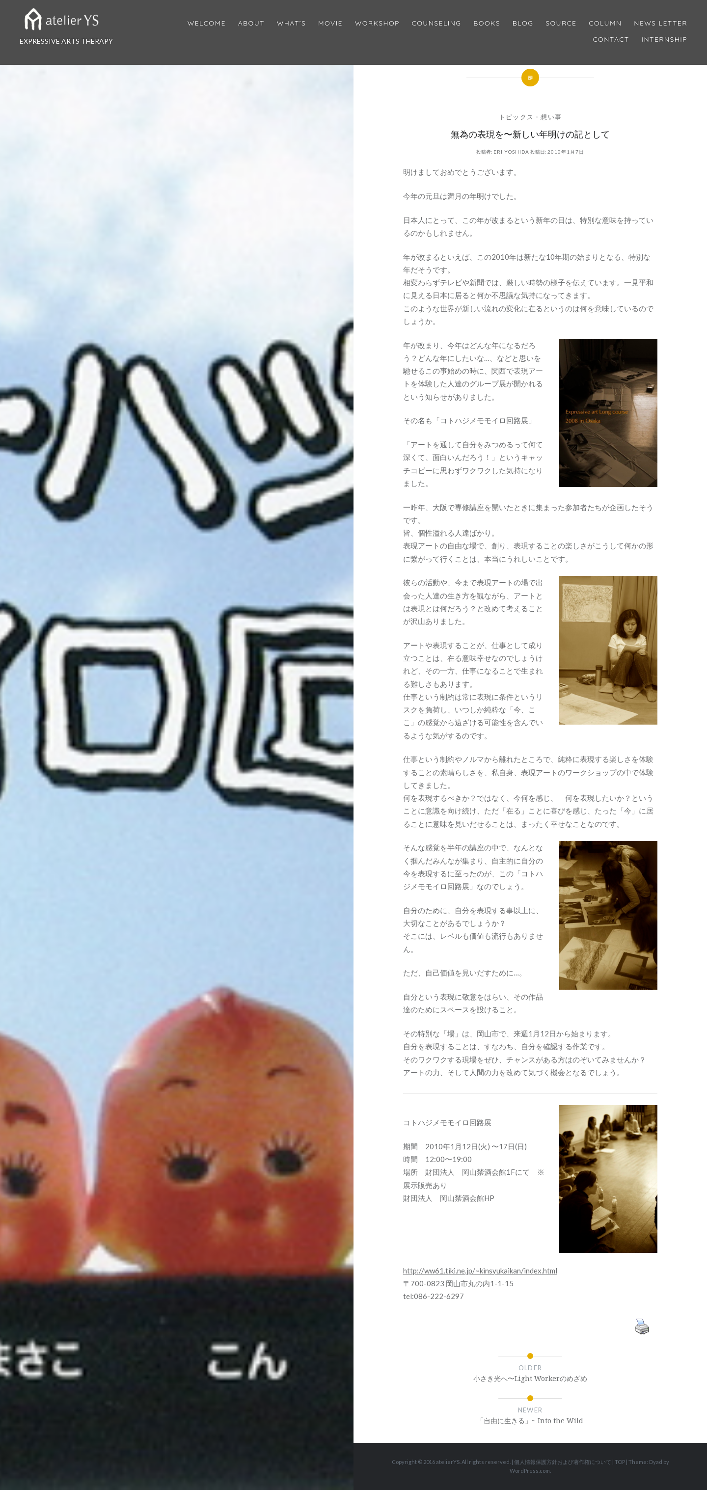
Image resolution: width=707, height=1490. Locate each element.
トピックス (516, 117)
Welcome (207, 23)
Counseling (437, 23)
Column (605, 23)
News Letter (660, 23)
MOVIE (330, 23)
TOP (620, 1462)
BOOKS (486, 23)
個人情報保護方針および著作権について (562, 1462)
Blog (523, 23)
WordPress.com (530, 1470)
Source (560, 23)
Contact (611, 39)
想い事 (551, 117)
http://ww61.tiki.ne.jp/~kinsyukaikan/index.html (480, 1270)
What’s (291, 23)
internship (664, 39)
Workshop (377, 23)
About (251, 23)
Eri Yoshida (511, 152)
